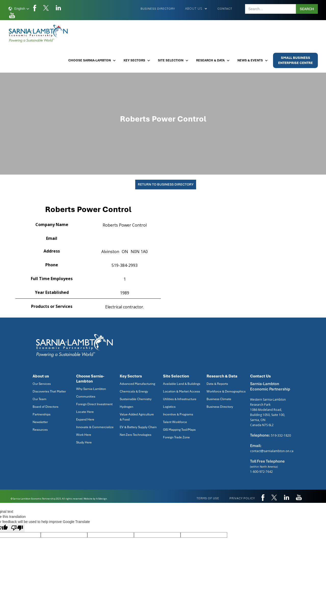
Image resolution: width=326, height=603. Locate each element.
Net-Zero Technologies (135, 435)
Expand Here (85, 419)
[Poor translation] (17, 528)
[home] (38, 33)
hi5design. (101, 498)
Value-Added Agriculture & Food (137, 417)
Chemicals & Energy (134, 391)
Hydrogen (126, 407)
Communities (85, 397)
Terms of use (208, 498)
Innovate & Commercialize (95, 427)
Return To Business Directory (166, 184)
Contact (225, 8)
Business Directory (158, 8)
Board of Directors (45, 407)
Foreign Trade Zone (176, 437)
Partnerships (41, 414)
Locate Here (85, 412)
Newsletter (40, 422)
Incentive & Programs (178, 414)
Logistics (169, 407)
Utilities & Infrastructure (179, 399)
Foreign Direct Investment (94, 404)
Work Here (83, 435)
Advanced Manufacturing (137, 384)
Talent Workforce (175, 422)
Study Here (84, 442)
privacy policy (242, 498)
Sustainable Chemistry (136, 399)
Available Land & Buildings (181, 384)
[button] (18, 9)
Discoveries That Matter (49, 391)
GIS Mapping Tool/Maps (179, 430)
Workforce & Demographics (226, 391)
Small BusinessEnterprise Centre (295, 60)
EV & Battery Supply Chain (138, 427)
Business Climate (219, 399)
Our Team (39, 399)
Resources (40, 430)
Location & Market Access (181, 391)
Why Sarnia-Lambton (91, 389)
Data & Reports (217, 384)
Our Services (42, 384)
